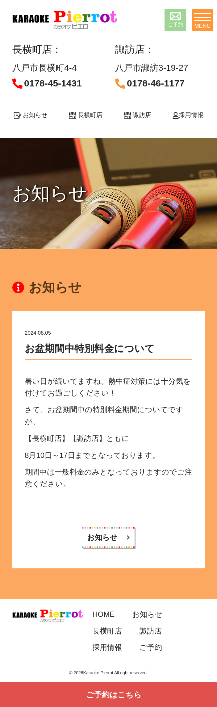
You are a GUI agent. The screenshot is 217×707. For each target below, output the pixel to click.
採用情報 (188, 114)
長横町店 (85, 114)
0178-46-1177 (156, 83)
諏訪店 (137, 114)
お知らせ (31, 114)
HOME (103, 614)
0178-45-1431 (53, 83)
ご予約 (175, 19)
